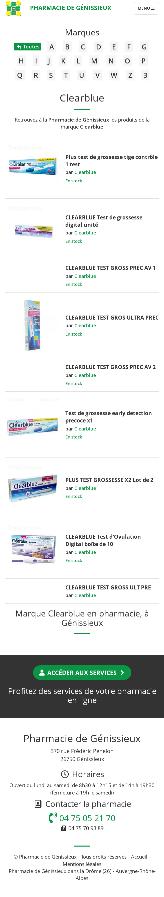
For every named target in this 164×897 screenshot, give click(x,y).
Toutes (27, 46)
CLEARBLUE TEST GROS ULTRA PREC (112, 317)
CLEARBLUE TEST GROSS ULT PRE (108, 587)
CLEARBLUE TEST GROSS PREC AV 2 (110, 367)
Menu (147, 9)
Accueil (139, 856)
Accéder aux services (82, 673)
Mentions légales (82, 864)
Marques (82, 32)
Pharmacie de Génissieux (70, 8)
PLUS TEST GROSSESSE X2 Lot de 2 (109, 480)
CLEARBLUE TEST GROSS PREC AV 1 (110, 268)
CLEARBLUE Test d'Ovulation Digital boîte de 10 (103, 540)
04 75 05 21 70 (82, 818)
